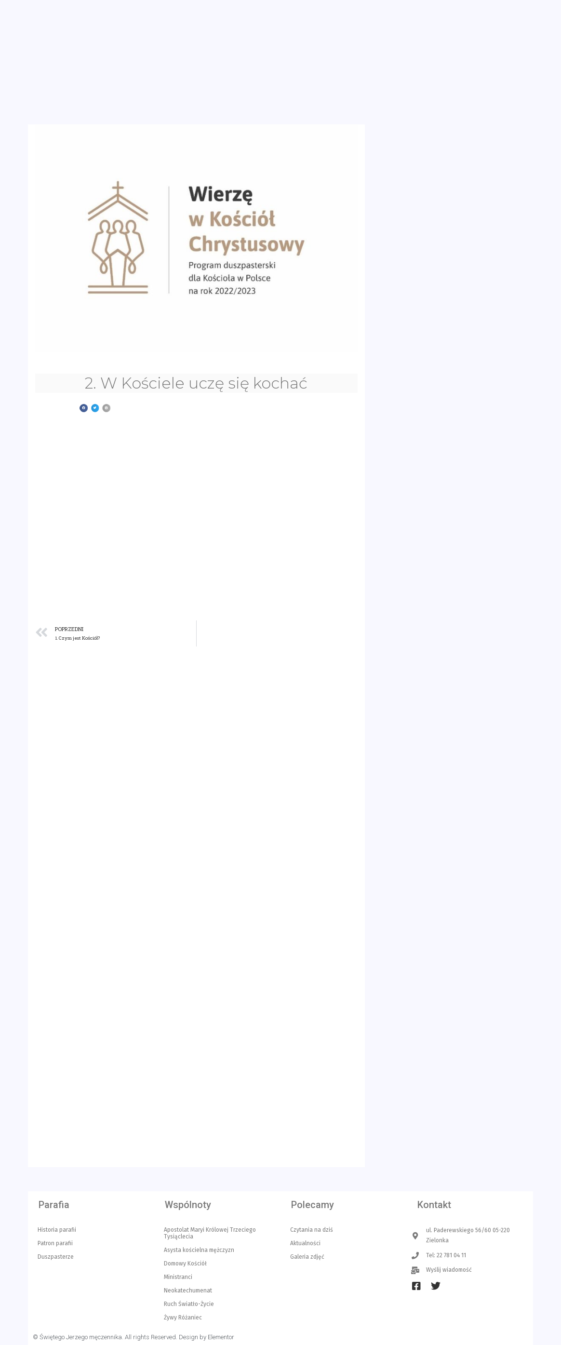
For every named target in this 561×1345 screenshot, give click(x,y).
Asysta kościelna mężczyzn (199, 1250)
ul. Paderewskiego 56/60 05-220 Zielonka (89, 20)
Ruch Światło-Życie (189, 1304)
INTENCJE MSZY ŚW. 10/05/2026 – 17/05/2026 (463, 1078)
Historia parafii (57, 1229)
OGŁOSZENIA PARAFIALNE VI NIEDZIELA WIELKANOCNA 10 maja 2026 (471, 1030)
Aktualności (302, 76)
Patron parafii (55, 1243)
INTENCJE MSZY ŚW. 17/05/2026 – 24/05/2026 (463, 978)
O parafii (399, 76)
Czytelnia (448, 76)
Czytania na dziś (311, 1229)
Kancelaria (244, 76)
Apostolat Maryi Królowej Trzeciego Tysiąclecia (210, 1233)
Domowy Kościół (185, 1263)
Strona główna (186, 76)
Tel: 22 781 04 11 (182, 20)
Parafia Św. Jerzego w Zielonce (164, 58)
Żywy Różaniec (183, 1317)
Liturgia (353, 76)
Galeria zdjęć (307, 1256)
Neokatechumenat (188, 1290)
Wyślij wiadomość (250, 20)
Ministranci (178, 1277)
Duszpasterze (56, 1256)
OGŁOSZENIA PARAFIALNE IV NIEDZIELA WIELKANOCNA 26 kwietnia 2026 (471, 1131)
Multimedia (502, 76)
